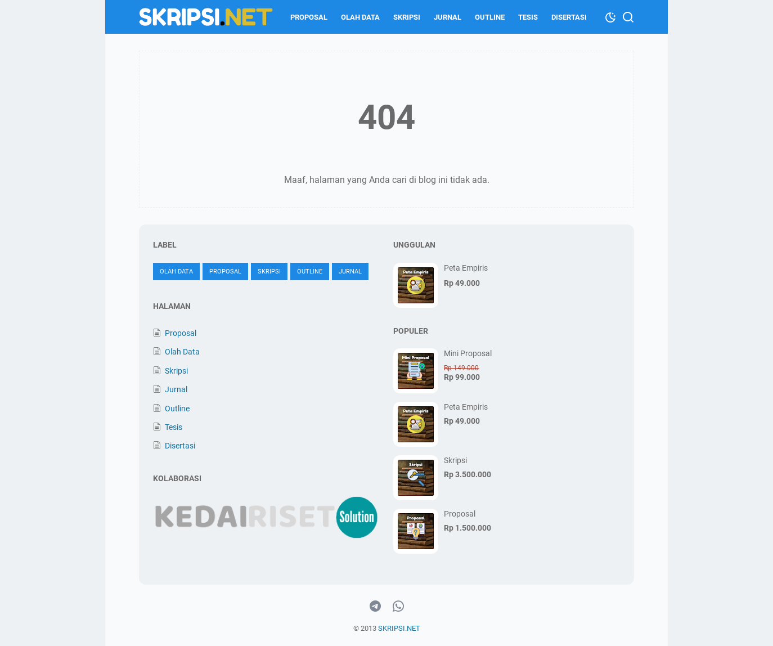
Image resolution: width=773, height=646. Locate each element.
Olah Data (360, 17)
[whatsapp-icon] (398, 607)
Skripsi (406, 17)
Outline (490, 17)
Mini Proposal (468, 353)
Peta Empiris (466, 267)
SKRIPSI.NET (399, 628)
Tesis (528, 17)
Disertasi (569, 17)
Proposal (308, 17)
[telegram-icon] (375, 607)
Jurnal (447, 17)
